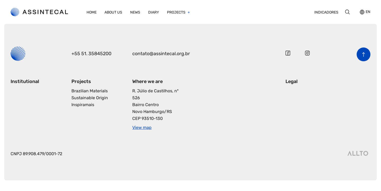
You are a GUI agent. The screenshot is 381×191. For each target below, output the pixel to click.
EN (368, 12)
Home (92, 12)
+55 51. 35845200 (91, 54)
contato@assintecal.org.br (161, 54)
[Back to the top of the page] (363, 54)
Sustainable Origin (89, 97)
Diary (153, 12)
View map (142, 127)
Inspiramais (82, 104)
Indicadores (326, 12)
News (135, 12)
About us (113, 12)
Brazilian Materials (89, 90)
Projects (176, 12)
